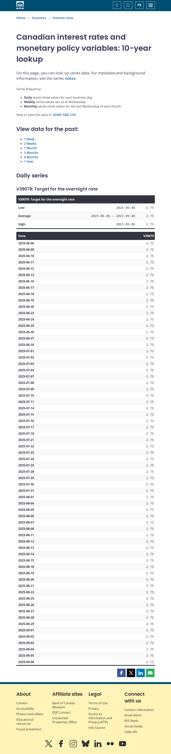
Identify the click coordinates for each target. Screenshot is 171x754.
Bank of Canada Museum (63, 705)
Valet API (130, 732)
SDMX (57, 115)
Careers (22, 703)
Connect (61, 712)
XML (66, 115)
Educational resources (24, 721)
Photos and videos (29, 714)
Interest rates (63, 18)
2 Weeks (30, 143)
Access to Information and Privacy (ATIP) (100, 718)
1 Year (28, 161)
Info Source (96, 728)
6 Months (31, 157)
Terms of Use (98, 703)
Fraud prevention (29, 729)
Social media (133, 726)
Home (20, 18)
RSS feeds (131, 721)
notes (70, 78)
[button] (121, 673)
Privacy (93, 709)
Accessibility (25, 709)
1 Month (30, 148)
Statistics (39, 18)
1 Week (29, 139)
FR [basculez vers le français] (139, 5)
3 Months (31, 153)
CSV (73, 115)
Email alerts (132, 715)
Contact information (139, 710)
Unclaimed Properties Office (64, 720)
